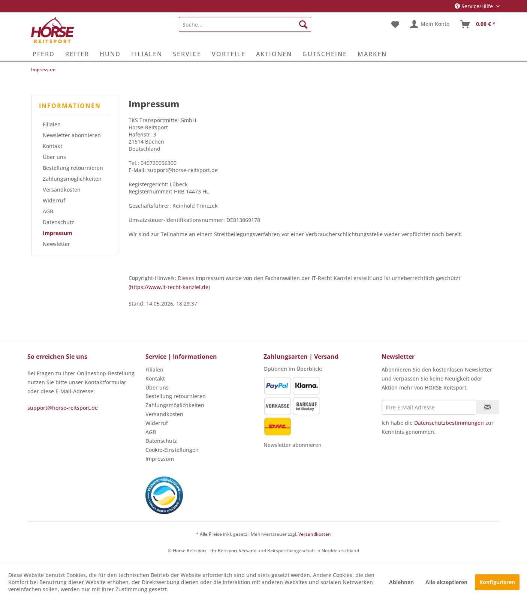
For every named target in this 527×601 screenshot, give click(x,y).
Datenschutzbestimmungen (449, 422)
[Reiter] (77, 54)
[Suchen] (303, 24)
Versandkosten (62, 189)
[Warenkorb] (478, 24)
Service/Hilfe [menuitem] (474, 6)
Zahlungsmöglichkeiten (72, 178)
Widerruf (54, 200)
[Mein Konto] (430, 24)
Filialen (52, 124)
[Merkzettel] (395, 24)
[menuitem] (245, 24)
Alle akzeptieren (446, 582)
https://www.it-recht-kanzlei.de (169, 287)
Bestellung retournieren (73, 167)
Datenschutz (58, 222)
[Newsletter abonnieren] (487, 407)
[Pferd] (43, 54)
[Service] (187, 54)
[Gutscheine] (324, 54)
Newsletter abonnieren (72, 135)
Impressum (57, 233)
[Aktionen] (274, 54)
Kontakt (52, 146)
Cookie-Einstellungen (172, 449)
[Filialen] (147, 54)
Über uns (54, 156)
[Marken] (372, 54)
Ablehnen (401, 582)
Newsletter (56, 243)
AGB (48, 211)
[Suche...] (245, 24)
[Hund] (110, 54)
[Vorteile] (229, 54)
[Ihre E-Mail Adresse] (429, 407)
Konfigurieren (497, 582)
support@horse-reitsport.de (62, 407)
